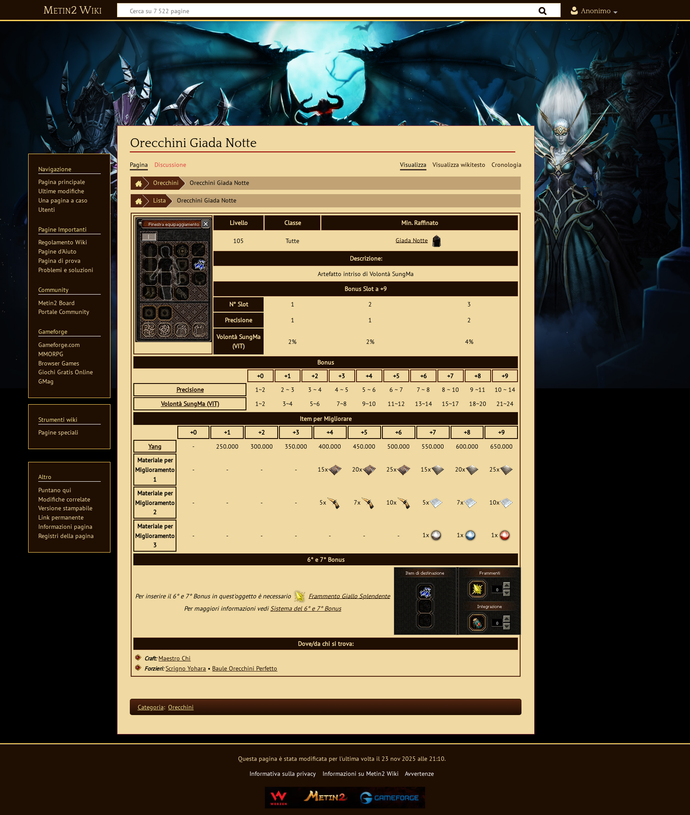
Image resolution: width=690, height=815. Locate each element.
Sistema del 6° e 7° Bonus (305, 608)
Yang (154, 446)
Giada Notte (412, 240)
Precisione (190, 389)
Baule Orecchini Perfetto (244, 668)
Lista (159, 200)
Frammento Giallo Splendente (349, 595)
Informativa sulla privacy (283, 773)
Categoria (151, 707)
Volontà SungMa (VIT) (190, 403)
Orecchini (166, 182)
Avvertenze (419, 773)
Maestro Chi (174, 658)
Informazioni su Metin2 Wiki (361, 773)
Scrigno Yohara (185, 668)
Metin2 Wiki (72, 10)
